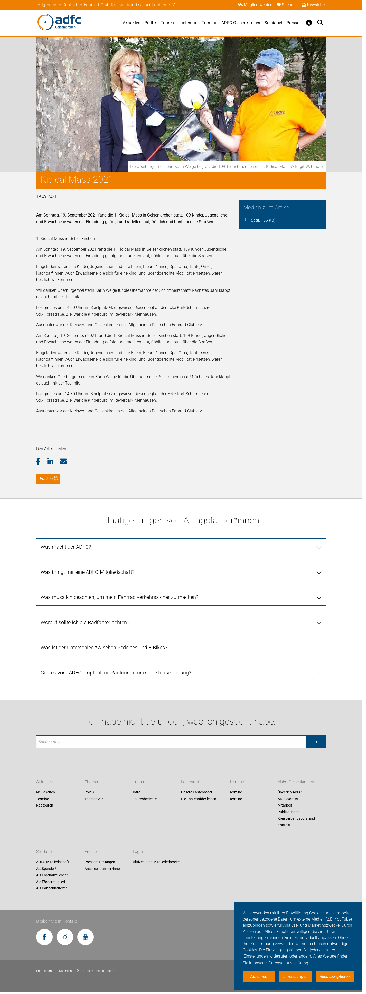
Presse (292, 22)
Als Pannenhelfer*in (52, 888)
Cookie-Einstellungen (99, 971)
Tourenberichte (145, 799)
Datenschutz (69, 971)
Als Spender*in (47, 869)
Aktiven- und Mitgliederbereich (157, 862)
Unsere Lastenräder (196, 792)
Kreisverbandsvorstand (296, 819)
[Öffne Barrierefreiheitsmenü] (309, 23)
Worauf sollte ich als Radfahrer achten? (85, 622)
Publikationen (288, 812)
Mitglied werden (255, 4)
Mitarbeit (285, 805)
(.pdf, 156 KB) (263, 220)
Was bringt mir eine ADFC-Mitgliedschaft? (87, 572)
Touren (167, 22)
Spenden (287, 4)
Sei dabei (274, 22)
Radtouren (44, 805)
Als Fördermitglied (50, 882)
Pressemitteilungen (100, 862)
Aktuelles (131, 22)
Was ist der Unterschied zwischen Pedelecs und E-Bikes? (104, 647)
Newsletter (314, 4)
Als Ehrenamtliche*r (52, 875)
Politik (150, 22)
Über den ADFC (290, 792)
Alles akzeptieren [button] (335, 976)
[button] (41, 461)
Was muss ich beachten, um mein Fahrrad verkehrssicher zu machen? (119, 597)
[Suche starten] (316, 742)
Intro (136, 792)
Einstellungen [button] (295, 976)
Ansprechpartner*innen (103, 869)
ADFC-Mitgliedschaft (52, 862)
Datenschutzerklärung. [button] (289, 963)
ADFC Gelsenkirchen (240, 22)
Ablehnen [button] (258, 976)
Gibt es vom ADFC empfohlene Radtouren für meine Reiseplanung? (116, 673)
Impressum (45, 971)
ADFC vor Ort (288, 799)
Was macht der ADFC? (66, 547)
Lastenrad (188, 22)
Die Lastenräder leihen (198, 799)
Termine (209, 22)
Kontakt (284, 825)
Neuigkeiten (45, 792)
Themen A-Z (94, 799)
